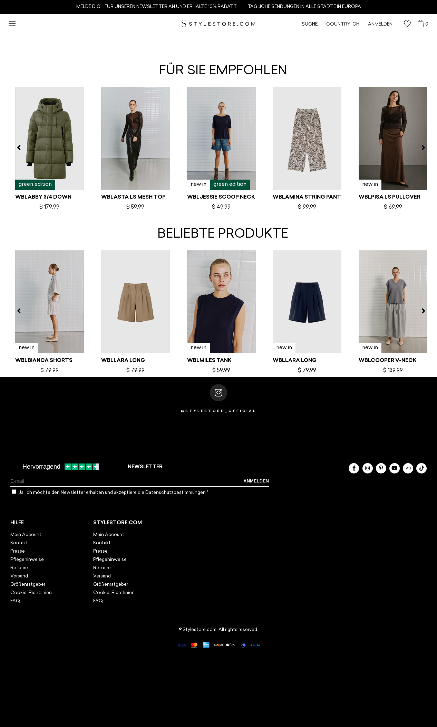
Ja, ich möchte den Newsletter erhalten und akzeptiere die (113, 492)
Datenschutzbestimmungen (176, 492)
